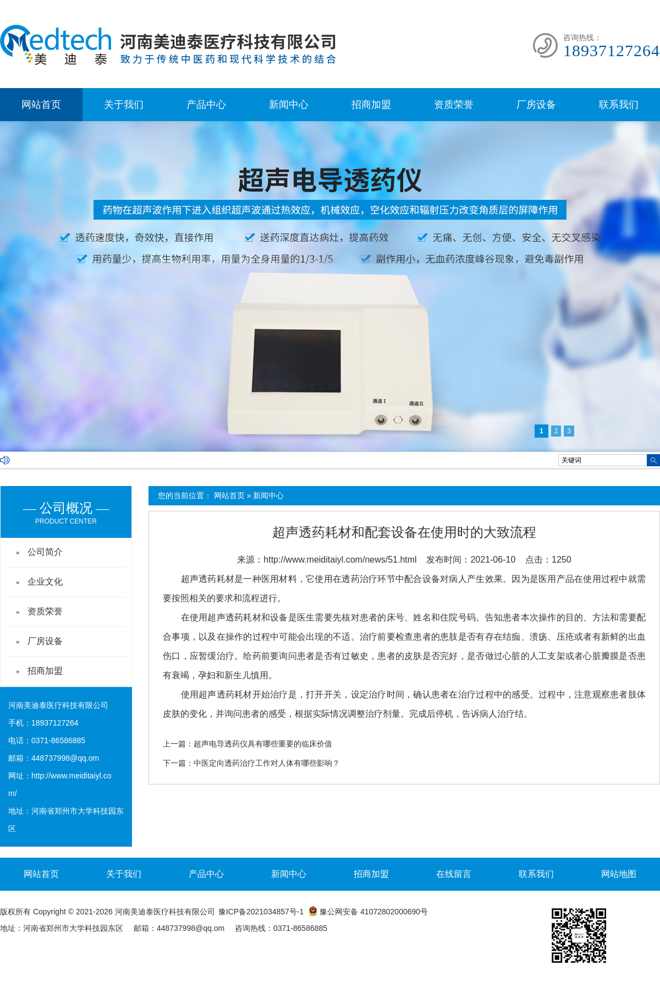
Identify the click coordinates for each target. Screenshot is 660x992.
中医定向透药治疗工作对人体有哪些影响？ (267, 763)
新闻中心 (289, 104)
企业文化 (45, 581)
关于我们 (124, 104)
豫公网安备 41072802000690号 (368, 911)
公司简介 (45, 552)
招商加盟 (371, 104)
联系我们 (619, 104)
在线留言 (453, 874)
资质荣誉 (454, 104)
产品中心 (206, 104)
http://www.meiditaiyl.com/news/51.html (339, 559)
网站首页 (41, 104)
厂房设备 (536, 104)
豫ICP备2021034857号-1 (261, 911)
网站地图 (618, 874)
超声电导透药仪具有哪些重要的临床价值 (263, 743)
